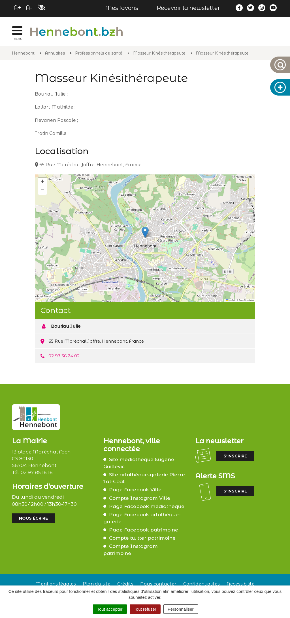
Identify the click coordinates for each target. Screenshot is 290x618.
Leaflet (230, 300)
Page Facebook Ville (135, 489)
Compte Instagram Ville (139, 498)
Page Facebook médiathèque (146, 506)
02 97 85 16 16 (37, 472)
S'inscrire (235, 456)
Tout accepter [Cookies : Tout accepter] (110, 609)
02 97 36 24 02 (64, 355)
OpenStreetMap (246, 300)
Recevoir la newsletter (188, 8)
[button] (145, 232)
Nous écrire (33, 518)
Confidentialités (201, 584)
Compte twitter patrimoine (142, 538)
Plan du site (96, 584)
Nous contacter (158, 584)
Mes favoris (121, 8)
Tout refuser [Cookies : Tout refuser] (145, 609)
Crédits (125, 584)
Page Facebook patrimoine (143, 530)
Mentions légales (55, 584)
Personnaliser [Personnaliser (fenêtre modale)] (181, 609)
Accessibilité (241, 584)
